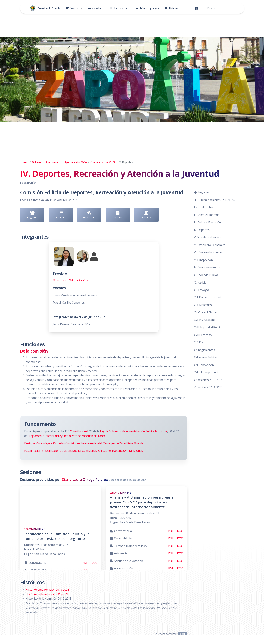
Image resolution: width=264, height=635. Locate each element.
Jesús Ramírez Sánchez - (72, 324)
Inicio (26, 162)
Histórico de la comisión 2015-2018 (47, 594)
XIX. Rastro (200, 342)
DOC (94, 563)
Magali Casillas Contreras (69, 302)
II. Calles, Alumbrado (206, 215)
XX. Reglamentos (204, 350)
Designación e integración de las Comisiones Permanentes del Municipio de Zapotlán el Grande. (84, 443)
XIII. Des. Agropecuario (208, 297)
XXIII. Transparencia (206, 372)
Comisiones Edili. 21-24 (102, 162)
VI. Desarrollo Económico (209, 245)
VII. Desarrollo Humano (208, 252)
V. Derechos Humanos (208, 237)
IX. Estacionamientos (207, 267)
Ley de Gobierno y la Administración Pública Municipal (133, 431)
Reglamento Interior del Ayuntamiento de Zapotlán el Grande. (67, 436)
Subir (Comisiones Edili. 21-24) (214, 200)
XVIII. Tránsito (203, 335)
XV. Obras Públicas (205, 312)
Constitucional (79, 431)
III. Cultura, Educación (207, 222)
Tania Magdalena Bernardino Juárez (76, 295)
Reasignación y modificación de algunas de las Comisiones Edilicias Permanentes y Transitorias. (83, 451)
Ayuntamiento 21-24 (76, 162)
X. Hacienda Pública (206, 275)
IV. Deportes (202, 230)
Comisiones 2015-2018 (208, 380)
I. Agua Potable (203, 207)
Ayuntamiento (53, 162)
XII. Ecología (201, 290)
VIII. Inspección (203, 260)
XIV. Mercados (203, 305)
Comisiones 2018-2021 (208, 387)
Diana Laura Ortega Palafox (70, 280)
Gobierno (37, 162)
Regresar (201, 192)
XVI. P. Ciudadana (204, 320)
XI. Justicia (200, 282)
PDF (85, 563)
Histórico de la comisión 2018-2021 (47, 590)
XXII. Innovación (204, 365)
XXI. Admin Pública (205, 357)
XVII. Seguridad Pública (208, 327)
